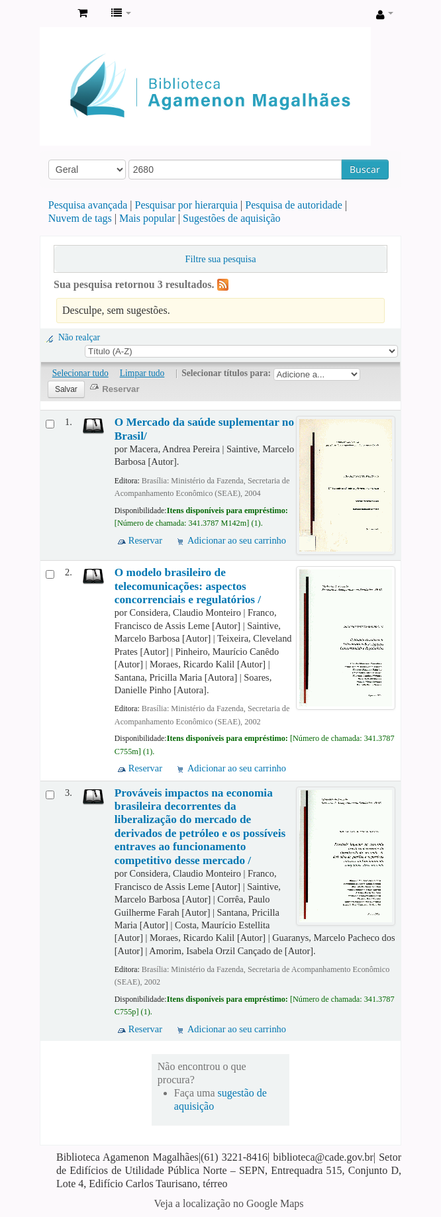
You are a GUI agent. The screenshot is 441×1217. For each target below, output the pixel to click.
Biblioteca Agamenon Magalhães (53, 14)
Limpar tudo (142, 373)
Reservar (145, 540)
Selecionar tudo (80, 373)
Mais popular (147, 218)
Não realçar (79, 337)
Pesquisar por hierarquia (186, 205)
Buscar (365, 169)
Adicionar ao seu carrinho (236, 540)
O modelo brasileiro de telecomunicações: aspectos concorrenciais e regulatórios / (188, 586)
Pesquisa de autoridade (293, 205)
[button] (82, 13)
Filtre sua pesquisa (220, 259)
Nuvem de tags (80, 218)
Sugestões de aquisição (232, 218)
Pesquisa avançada (88, 205)
